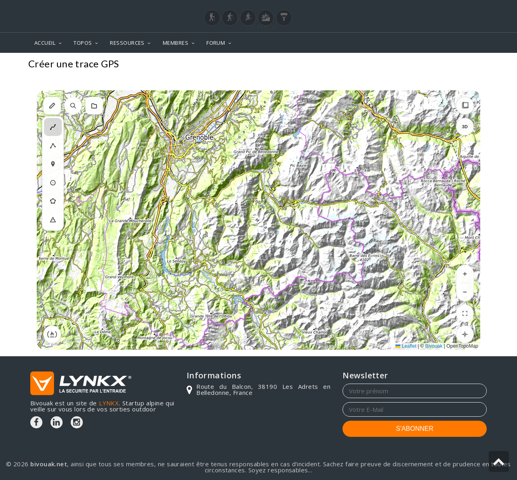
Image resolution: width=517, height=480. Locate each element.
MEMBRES (175, 42)
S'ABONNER (414, 428)
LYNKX (109, 403)
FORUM (215, 42)
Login (446, 8)
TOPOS (83, 42)
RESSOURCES (127, 42)
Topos (474, 64)
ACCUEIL (44, 42)
